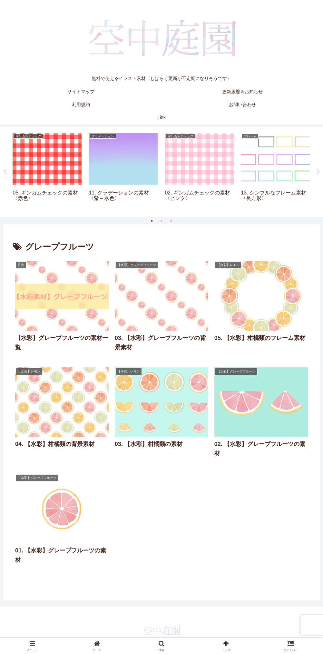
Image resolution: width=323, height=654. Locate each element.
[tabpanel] (47, 171)
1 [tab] (152, 221)
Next (318, 172)
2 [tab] (161, 221)
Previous (5, 172)
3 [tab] (171, 221)
